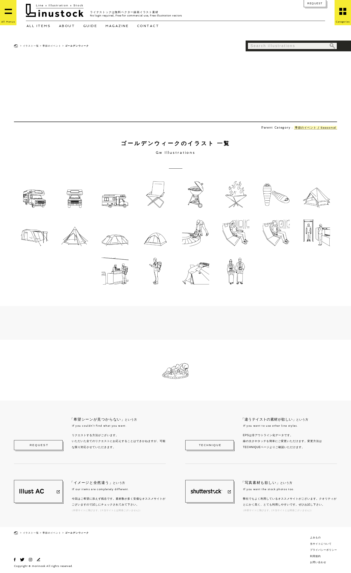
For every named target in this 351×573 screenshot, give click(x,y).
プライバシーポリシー (323, 549)
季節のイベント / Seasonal (314, 127)
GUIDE (90, 26)
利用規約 (315, 556)
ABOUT (67, 26)
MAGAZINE (117, 26)
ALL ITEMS (39, 26)
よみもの (315, 537)
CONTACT (148, 26)
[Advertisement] (176, 86)
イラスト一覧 (31, 46)
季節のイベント (52, 46)
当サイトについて (321, 543)
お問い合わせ (318, 562)
